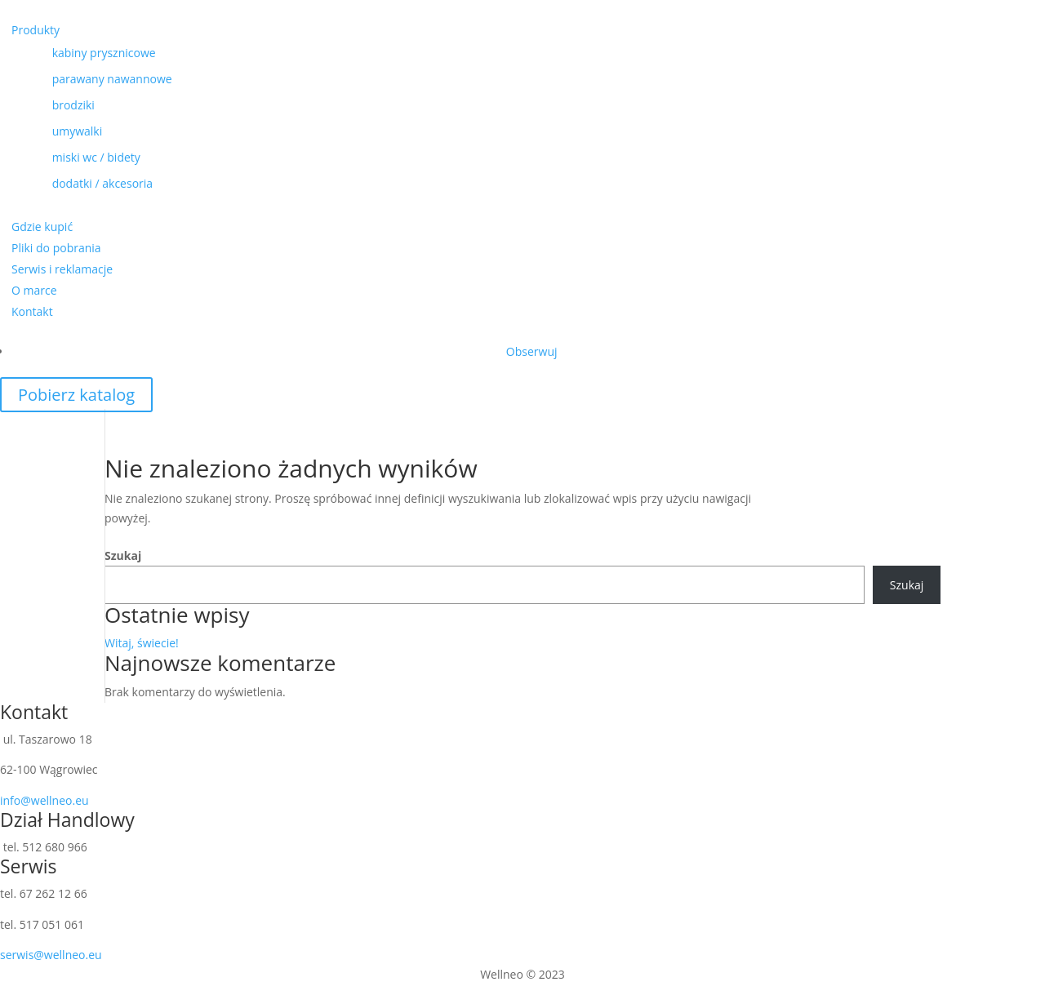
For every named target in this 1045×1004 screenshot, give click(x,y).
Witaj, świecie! (141, 643)
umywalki (62, 131)
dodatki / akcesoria (88, 183)
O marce (34, 290)
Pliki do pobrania (56, 247)
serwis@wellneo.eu (51, 954)
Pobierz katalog (76, 395)
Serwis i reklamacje (62, 269)
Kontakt (32, 311)
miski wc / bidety (81, 157)
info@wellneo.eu (44, 800)
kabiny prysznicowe (89, 52)
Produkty (35, 30)
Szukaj (122, 555)
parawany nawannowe (97, 79)
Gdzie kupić (42, 226)
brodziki (59, 105)
